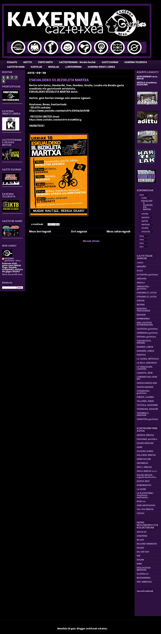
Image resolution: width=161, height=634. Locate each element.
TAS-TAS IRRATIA (145, 510)
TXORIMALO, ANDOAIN (143, 414)
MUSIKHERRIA (144, 578)
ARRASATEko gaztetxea (143, 288)
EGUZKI (140, 548)
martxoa (146, 225)
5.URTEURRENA (73, 67)
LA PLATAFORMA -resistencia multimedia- (145, 495)
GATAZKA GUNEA (145, 451)
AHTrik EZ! (142, 532)
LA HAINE (141, 489)
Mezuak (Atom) (91, 241)
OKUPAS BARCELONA (147, 383)
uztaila (145, 214)
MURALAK (53, 67)
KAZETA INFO (143, 481)
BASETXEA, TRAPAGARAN (143, 310)
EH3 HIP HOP (143, 552)
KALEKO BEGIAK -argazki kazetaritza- (147, 476)
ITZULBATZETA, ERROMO (144, 342)
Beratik (140, 540)
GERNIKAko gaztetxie (147, 333)
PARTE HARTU (45, 62)
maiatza (146, 218)
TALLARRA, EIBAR (145, 401)
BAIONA (141, 305)
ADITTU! (27, 62)
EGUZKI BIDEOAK (145, 443)
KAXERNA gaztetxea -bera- (13, 260)
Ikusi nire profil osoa (12, 275)
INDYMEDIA (142, 463)
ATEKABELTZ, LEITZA (147, 293)
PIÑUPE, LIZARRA (145, 397)
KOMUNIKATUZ (144, 485)
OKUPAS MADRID (145, 387)
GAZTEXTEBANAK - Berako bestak (77, 62)
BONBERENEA (143, 319)
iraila (144, 198)
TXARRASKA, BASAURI (147, 409)
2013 (141, 240)
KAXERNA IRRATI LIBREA (101, 67)
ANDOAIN (141, 279)
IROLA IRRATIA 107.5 (147, 471)
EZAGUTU (12, 62)
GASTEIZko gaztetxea (147, 329)
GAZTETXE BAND (16, 67)
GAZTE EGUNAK (110, 62)
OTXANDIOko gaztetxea (143, 392)
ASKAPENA (142, 536)
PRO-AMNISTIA (144, 582)
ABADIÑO (141, 267)
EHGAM (140, 560)
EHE (138, 556)
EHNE (139, 564)
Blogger (81, 629)
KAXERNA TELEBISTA (136, 62)
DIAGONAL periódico (147, 439)
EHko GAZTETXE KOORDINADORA (145, 324)
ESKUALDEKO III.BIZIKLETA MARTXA (59, 80)
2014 (141, 236)
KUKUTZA (141, 355)
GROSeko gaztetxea (146, 337)
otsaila (145, 228)
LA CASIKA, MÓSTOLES (148, 359)
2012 (141, 243)
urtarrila (146, 232)
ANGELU (141, 283)
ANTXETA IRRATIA (145, 435)
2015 (141, 195)
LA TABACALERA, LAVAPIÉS (145, 368)
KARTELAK (36, 67)
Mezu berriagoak (40, 231)
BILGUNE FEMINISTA (147, 544)
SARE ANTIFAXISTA (146, 506)
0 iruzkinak (37, 224)
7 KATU (140, 263)
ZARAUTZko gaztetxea (147, 419)
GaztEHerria (143, 574)
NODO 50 (141, 502)
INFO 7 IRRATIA (144, 467)
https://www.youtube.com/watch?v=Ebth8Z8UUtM (59, 111)
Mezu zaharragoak (119, 231)
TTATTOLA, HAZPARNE (147, 405)
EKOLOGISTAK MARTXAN (144, 569)
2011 (141, 247)
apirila (145, 221)
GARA (139, 447)
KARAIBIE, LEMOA (145, 351)
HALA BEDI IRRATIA (146, 455)
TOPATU (140, 514)
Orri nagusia (79, 231)
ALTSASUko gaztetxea (147, 275)
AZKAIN (140, 301)
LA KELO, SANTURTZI (147, 363)
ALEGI (140, 271)
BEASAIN (141, 315)
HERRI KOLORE (144, 459)
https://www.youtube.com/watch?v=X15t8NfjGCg (55, 120)
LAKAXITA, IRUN (145, 373)
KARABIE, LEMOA (145, 347)
